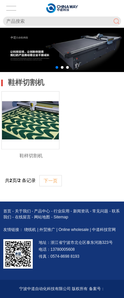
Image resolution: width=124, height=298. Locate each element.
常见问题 (100, 211)
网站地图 (42, 217)
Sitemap (61, 217)
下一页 (51, 180)
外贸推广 (47, 229)
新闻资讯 (81, 211)
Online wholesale (74, 229)
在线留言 (23, 217)
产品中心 (42, 211)
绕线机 (30, 229)
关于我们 (23, 211)
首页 (7, 211)
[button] (57, 67)
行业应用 (62, 211)
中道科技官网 (104, 229)
